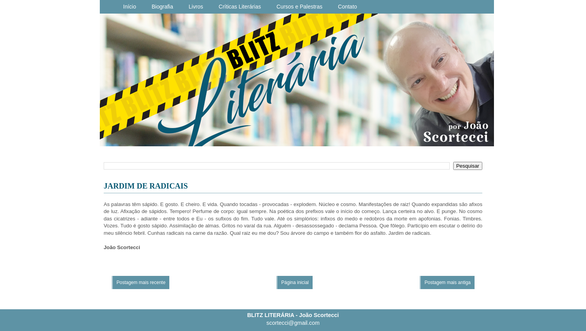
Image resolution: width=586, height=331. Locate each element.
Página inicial (295, 282)
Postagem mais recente (141, 282)
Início (129, 6)
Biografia (162, 6)
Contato (347, 6)
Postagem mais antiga (447, 282)
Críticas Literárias (240, 6)
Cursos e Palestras (299, 6)
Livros (196, 6)
